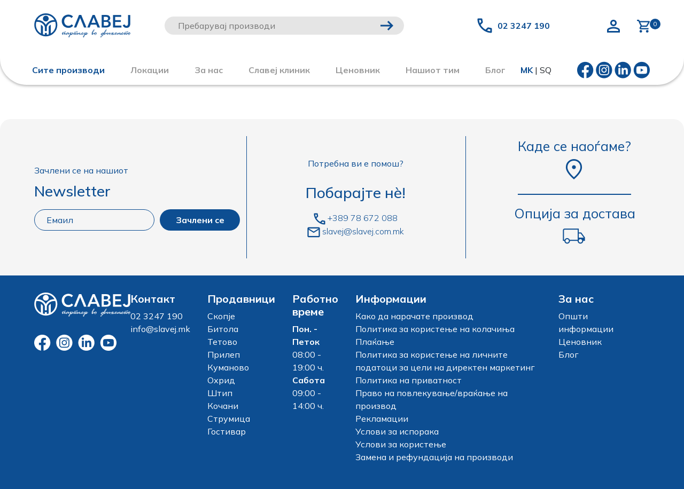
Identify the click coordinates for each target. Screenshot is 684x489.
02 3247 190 (524, 25)
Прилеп (223, 354)
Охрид (221, 380)
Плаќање (374, 341)
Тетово (222, 341)
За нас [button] (209, 70)
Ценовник (358, 70)
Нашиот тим (433, 70)
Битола (222, 329)
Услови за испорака (397, 431)
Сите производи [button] (68, 70)
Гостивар (226, 431)
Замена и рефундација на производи (434, 457)
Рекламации (381, 418)
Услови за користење (400, 444)
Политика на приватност (408, 380)
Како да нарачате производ (414, 316)
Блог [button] (495, 70)
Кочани (222, 405)
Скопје (221, 316)
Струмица (228, 418)
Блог (568, 354)
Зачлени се (200, 220)
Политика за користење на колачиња (435, 329)
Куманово (228, 367)
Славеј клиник (279, 70)
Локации (149, 70)
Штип (219, 393)
